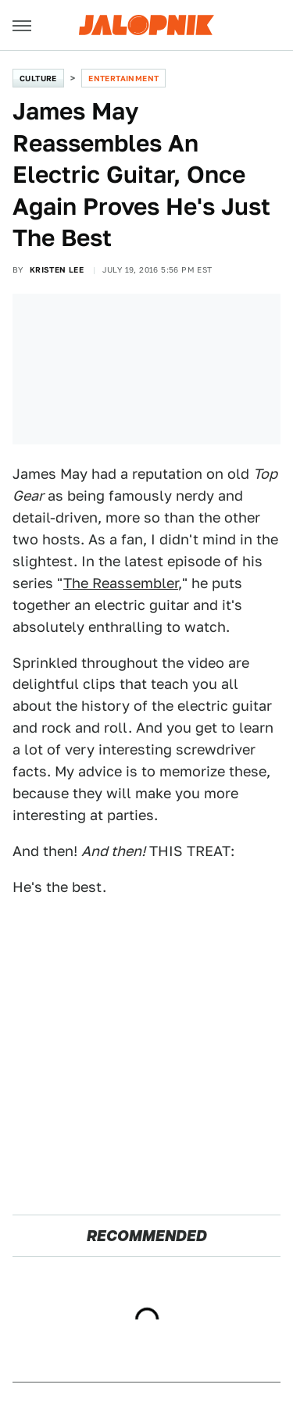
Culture (38, 78)
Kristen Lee (57, 269)
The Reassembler (120, 583)
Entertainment (123, 78)
